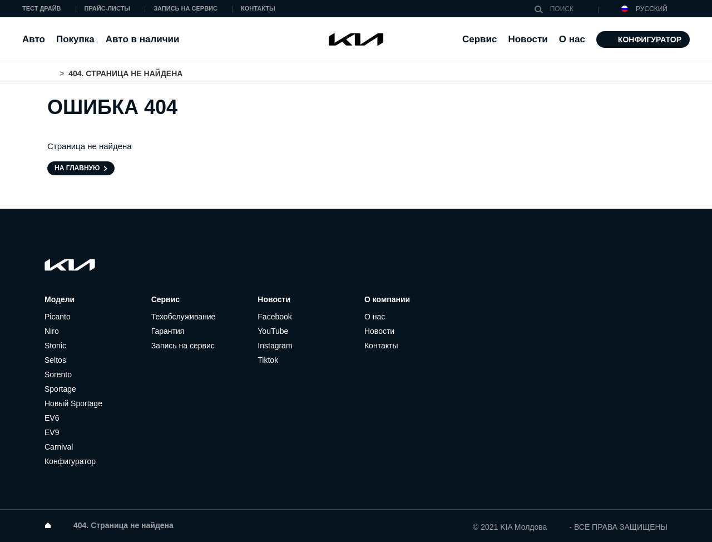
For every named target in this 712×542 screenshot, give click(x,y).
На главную (77, 168)
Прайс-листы (108, 8)
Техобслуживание (183, 316)
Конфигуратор (649, 39)
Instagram (275, 345)
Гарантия (168, 331)
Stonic (55, 345)
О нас (374, 316)
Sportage (60, 389)
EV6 (51, 417)
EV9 (51, 432)
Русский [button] (644, 9)
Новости (527, 39)
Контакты (258, 8)
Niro (51, 331)
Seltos (55, 360)
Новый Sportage (73, 403)
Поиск (541, 9)
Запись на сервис (185, 8)
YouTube (273, 331)
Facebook (274, 316)
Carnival (58, 446)
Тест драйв (41, 8)
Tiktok (268, 360)
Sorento (58, 374)
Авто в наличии (143, 39)
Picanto (57, 316)
